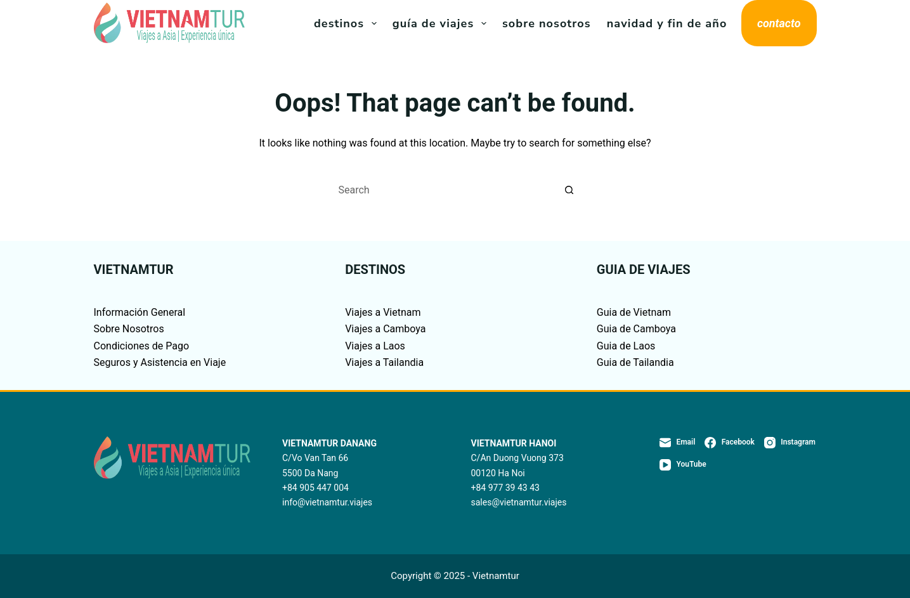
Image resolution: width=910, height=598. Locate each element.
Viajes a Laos (375, 346)
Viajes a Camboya (385, 329)
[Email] (677, 442)
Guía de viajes (442, 23)
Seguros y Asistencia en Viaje (160, 362)
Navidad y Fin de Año (667, 23)
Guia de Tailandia (635, 362)
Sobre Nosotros (546, 23)
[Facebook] (730, 442)
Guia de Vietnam (634, 312)
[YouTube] (683, 464)
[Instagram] (790, 442)
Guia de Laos (626, 346)
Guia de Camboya (636, 329)
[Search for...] (442, 190)
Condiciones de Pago (142, 346)
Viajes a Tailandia (384, 362)
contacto (779, 23)
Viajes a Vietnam (382, 312)
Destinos (348, 23)
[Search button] (569, 190)
